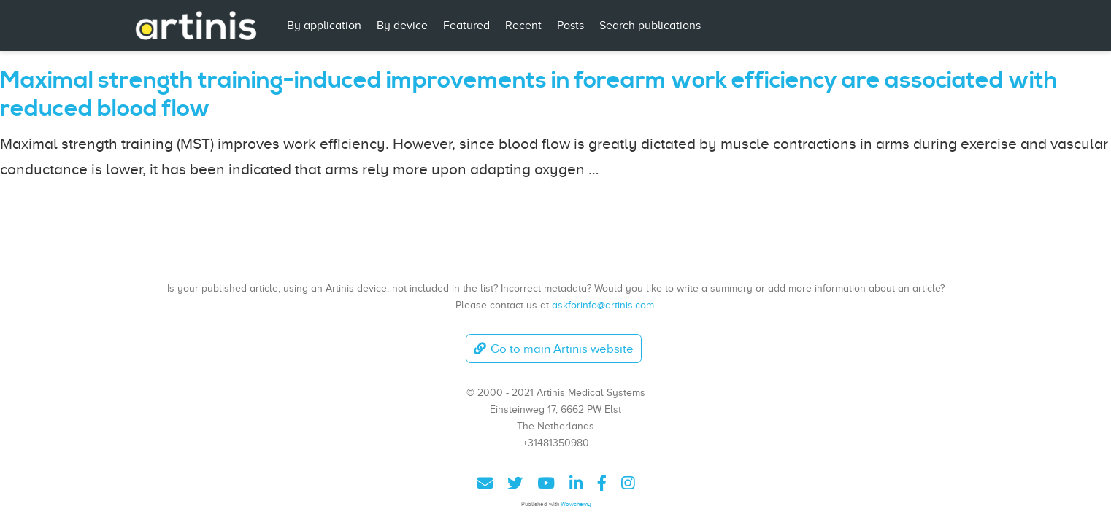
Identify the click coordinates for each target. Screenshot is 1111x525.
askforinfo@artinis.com (603, 305)
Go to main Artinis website (553, 349)
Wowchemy (576, 504)
